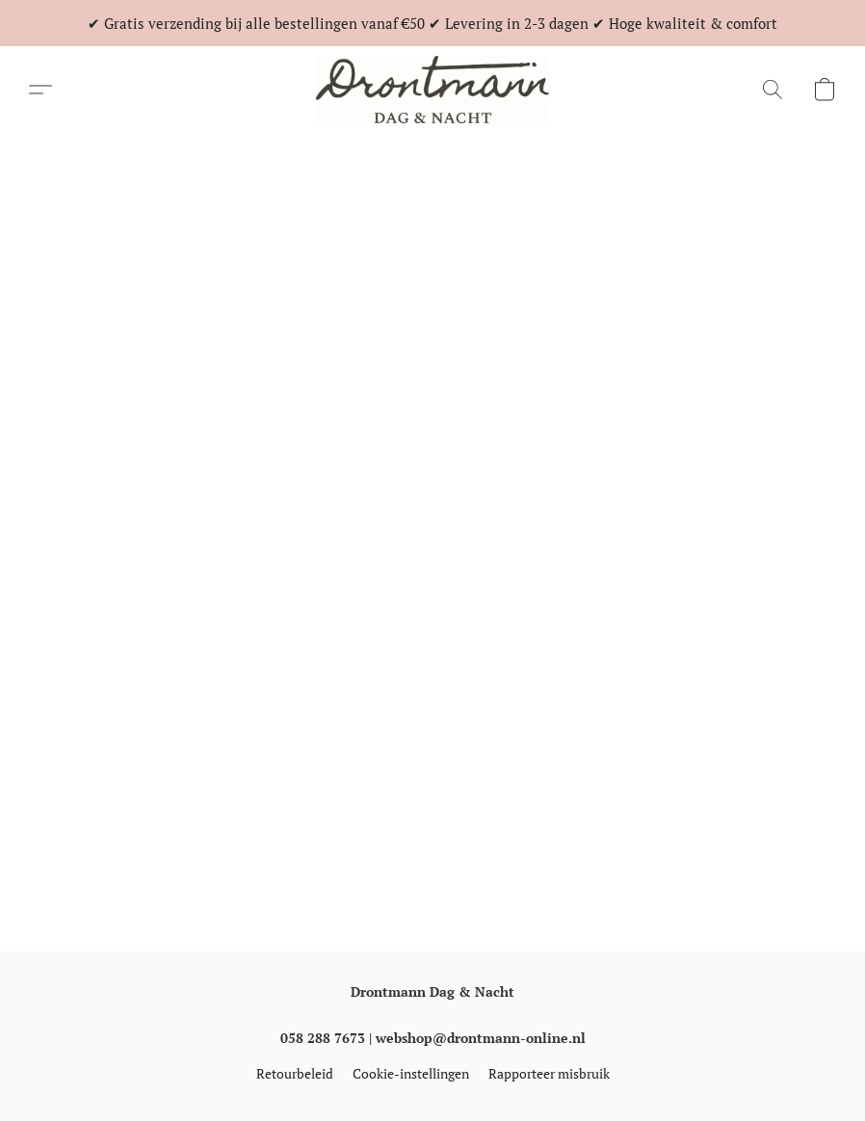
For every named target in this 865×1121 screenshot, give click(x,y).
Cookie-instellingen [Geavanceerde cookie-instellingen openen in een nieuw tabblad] (411, 1073)
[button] (432, 89)
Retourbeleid (294, 1073)
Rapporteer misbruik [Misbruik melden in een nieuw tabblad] (549, 1073)
